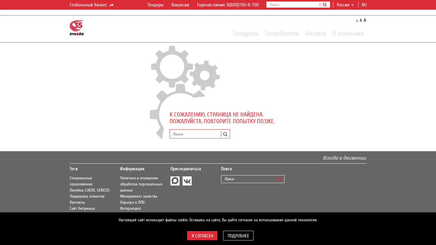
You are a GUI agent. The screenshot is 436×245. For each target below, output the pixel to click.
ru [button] (365, 5)
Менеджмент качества (138, 196)
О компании (348, 33)
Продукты (246, 33)
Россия (345, 5)
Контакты (77, 202)
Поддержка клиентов (87, 196)
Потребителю (282, 33)
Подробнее (238, 236)
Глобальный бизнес (92, 5)
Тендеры (155, 5)
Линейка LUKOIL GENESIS (90, 190)
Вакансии (180, 5)
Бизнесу (316, 33)
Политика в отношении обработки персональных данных (141, 184)
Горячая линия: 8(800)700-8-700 (228, 5)
